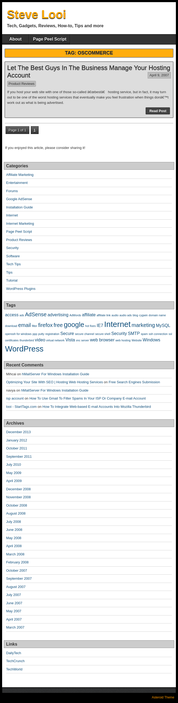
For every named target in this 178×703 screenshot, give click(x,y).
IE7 (100, 325)
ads (21, 315)
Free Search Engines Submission (134, 382)
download (11, 325)
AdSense (36, 314)
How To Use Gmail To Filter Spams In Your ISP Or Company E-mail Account (87, 398)
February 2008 (17, 562)
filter (34, 325)
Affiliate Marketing (20, 175)
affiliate (89, 314)
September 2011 (19, 457)
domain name (157, 315)
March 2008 (15, 554)
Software (13, 256)
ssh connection (158, 333)
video (40, 339)
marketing (143, 325)
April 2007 (14, 619)
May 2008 (13, 538)
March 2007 (15, 627)
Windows (151, 339)
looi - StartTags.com (21, 407)
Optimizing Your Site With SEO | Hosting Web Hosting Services (54, 382)
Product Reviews (22, 84)
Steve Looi (36, 14)
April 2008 (14, 546)
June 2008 (14, 530)
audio (114, 315)
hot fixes (90, 325)
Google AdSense (19, 199)
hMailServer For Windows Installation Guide (55, 374)
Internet (12, 215)
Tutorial (12, 280)
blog (135, 315)
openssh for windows (18, 333)
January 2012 (16, 440)
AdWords (75, 315)
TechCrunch (15, 661)
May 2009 (13, 473)
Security (12, 248)
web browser (102, 339)
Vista (70, 339)
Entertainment (17, 183)
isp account (15, 398)
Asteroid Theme (163, 697)
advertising (58, 314)
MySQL (163, 325)
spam (144, 333)
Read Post (157, 111)
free (58, 325)
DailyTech (13, 653)
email (24, 325)
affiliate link (104, 315)
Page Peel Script (49, 39)
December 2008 (18, 489)
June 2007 (14, 603)
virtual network (55, 340)
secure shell (102, 333)
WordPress (24, 348)
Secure (67, 333)
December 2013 (18, 432)
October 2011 (16, 448)
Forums (12, 191)
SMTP (134, 333)
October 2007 (16, 570)
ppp (34, 333)
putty (41, 333)
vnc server (82, 340)
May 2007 (13, 611)
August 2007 (16, 587)
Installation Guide (19, 207)
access (12, 314)
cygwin (143, 315)
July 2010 (13, 465)
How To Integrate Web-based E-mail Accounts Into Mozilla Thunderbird (97, 407)
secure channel (84, 333)
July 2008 (13, 522)
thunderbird (27, 340)
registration (52, 333)
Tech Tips (13, 264)
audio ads (125, 315)
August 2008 (16, 513)
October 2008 (16, 505)
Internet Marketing (20, 224)
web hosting (123, 340)
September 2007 (19, 578)
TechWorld (14, 669)
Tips (9, 272)
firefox (45, 325)
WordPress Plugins (20, 289)
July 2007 (13, 595)
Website (136, 340)
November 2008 (18, 497)
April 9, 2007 (159, 75)
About (15, 39)
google (74, 324)
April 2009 (14, 481)
